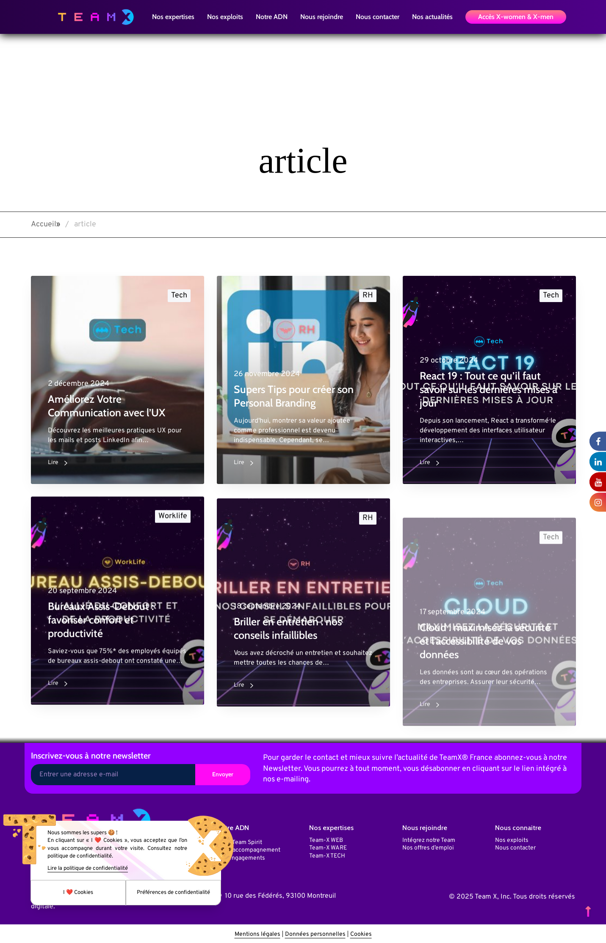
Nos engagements (240, 856)
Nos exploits (512, 838)
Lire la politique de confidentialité (87, 868)
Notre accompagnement (248, 848)
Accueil (43, 224)
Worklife (172, 525)
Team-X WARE (328, 846)
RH (367, 295)
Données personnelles (315, 932)
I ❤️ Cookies (78, 892)
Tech (179, 295)
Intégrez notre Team (428, 838)
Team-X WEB (326, 838)
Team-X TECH (327, 854)
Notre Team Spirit (239, 840)
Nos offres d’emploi (428, 846)
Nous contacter (515, 846)
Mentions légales (257, 932)
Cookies (361, 932)
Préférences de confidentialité (173, 892)
